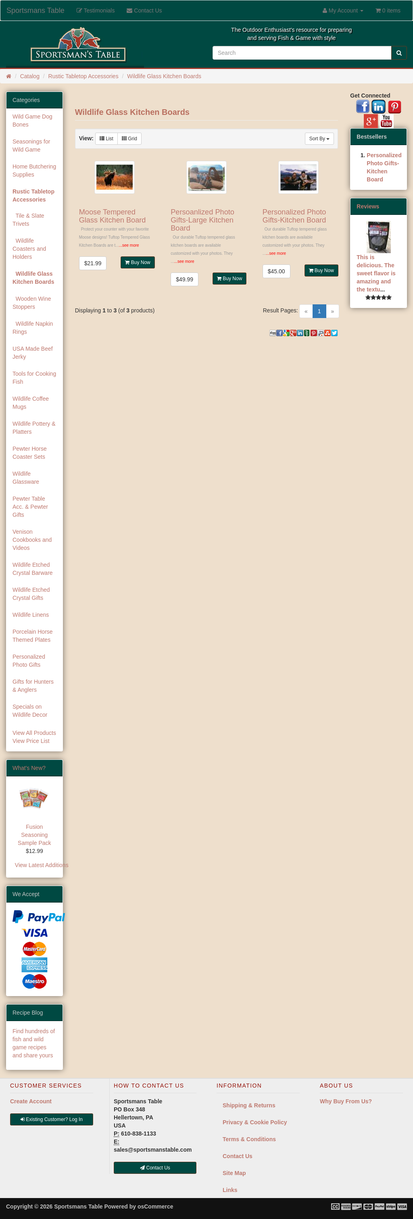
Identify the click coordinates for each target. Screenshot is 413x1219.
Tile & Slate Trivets (28, 219)
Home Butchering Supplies (34, 170)
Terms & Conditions (249, 1139)
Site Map (234, 1173)
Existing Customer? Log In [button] (52, 1119)
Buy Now (137, 262)
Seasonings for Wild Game (31, 145)
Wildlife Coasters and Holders (29, 248)
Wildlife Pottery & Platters (34, 427)
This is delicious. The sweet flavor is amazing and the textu (376, 273)
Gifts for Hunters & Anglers (33, 685)
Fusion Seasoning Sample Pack (34, 835)
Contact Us (237, 1156)
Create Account (31, 1101)
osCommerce (155, 1206)
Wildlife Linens (31, 615)
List (106, 138)
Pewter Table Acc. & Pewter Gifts (30, 506)
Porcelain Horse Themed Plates (33, 635)
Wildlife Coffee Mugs (31, 402)
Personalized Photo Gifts (29, 660)
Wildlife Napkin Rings (33, 327)
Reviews (368, 206)
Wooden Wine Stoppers (32, 302)
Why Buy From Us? (346, 1101)
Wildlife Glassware (26, 477)
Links (230, 1190)
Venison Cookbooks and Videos (32, 539)
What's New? (29, 768)
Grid (129, 138)
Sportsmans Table (35, 10)
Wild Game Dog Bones (32, 120)
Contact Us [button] (155, 1168)
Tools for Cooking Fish (34, 377)
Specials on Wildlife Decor (30, 710)
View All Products (34, 733)
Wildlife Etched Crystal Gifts (31, 594)
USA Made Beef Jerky (33, 352)
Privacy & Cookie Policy (255, 1122)
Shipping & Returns (249, 1105)
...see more (129, 245)
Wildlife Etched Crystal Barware (33, 569)
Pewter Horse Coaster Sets (30, 452)
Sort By (319, 138)
